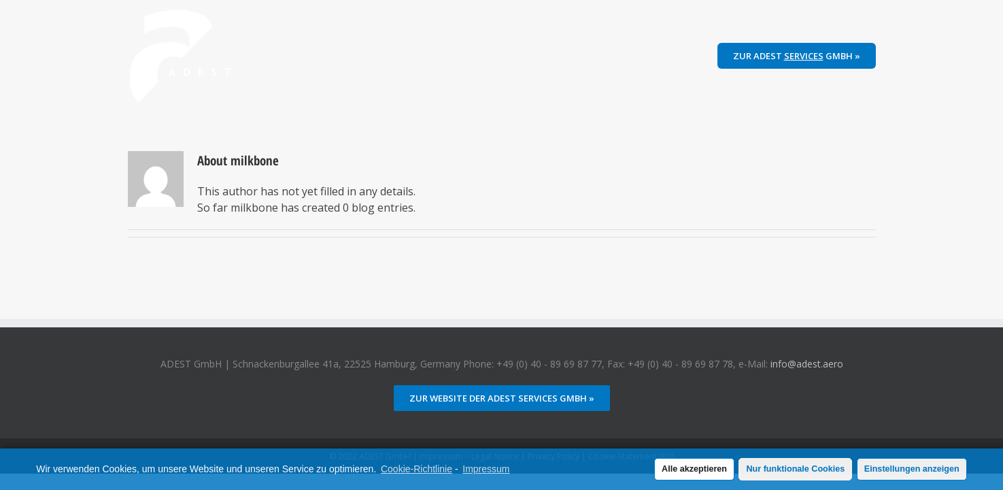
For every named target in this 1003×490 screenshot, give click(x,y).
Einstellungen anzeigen (911, 469)
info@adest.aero (806, 363)
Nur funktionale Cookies (795, 469)
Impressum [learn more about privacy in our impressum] (485, 468)
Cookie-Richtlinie (416, 468)
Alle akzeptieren (694, 469)
